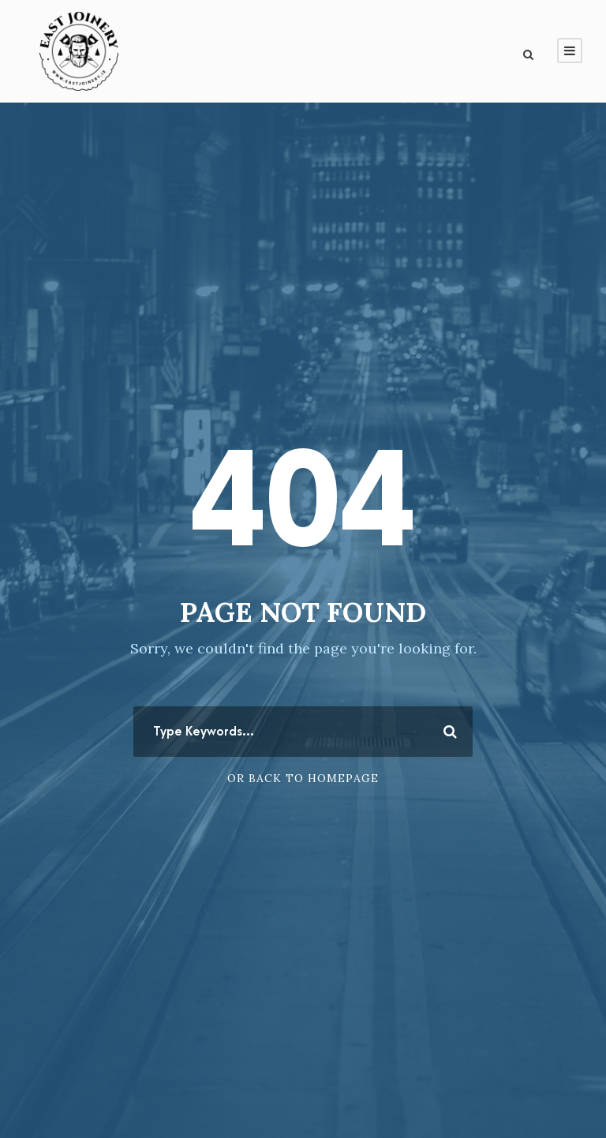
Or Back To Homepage (303, 778)
